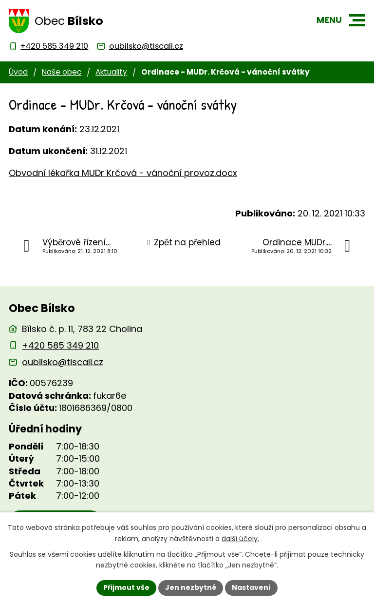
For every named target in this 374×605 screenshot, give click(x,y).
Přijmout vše (126, 587)
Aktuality (111, 72)
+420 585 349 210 (60, 345)
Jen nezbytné (190, 587)
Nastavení (251, 587)
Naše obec (61, 72)
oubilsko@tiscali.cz (62, 362)
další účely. (240, 539)
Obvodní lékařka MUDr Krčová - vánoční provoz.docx (123, 173)
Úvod (18, 72)
